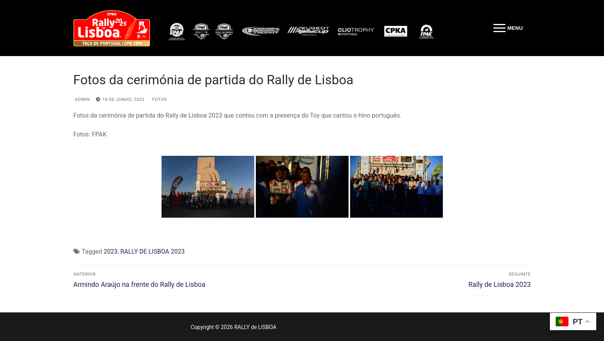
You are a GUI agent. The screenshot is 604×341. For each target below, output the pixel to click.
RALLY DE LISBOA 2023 (152, 251)
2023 (110, 251)
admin (81, 99)
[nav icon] (508, 28)
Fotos (159, 99)
